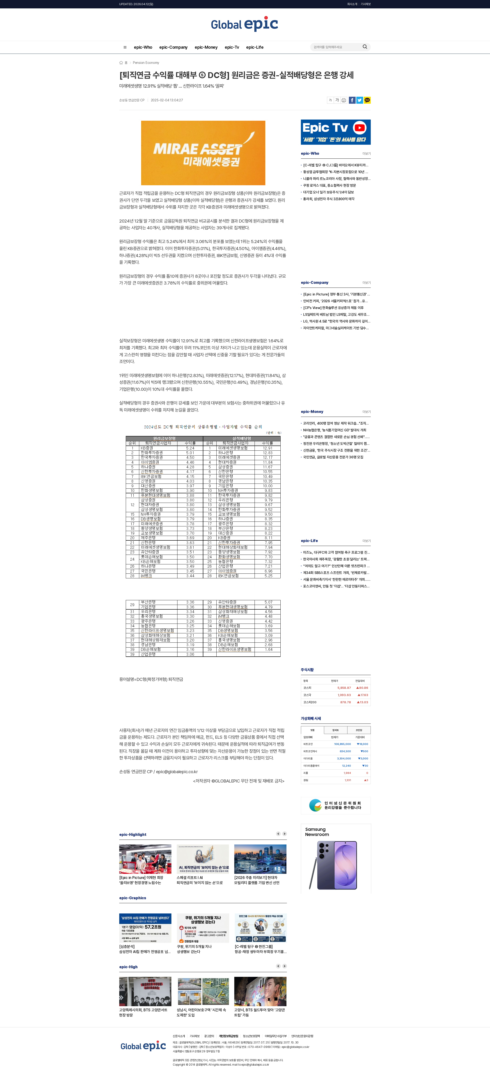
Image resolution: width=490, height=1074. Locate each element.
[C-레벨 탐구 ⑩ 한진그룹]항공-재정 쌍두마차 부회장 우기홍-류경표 (260, 949)
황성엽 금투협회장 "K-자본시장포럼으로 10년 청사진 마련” (337, 172)
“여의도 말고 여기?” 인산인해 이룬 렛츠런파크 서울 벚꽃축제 (337, 566)
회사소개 (352, 4)
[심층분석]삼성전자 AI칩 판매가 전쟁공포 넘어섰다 (145, 949)
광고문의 (209, 1036)
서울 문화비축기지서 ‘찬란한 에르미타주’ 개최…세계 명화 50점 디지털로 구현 (337, 579)
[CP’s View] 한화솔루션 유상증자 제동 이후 (333, 308)
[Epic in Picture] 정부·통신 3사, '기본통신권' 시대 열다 (337, 294)
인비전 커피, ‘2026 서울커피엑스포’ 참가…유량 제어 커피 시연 (337, 301)
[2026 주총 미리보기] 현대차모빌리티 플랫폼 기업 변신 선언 (256, 880)
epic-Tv (232, 47)
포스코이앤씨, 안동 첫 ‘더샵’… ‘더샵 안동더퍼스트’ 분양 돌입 (337, 586)
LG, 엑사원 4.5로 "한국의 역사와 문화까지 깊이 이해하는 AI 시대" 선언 (337, 321)
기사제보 (366, 4)
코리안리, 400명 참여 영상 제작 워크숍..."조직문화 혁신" (337, 423)
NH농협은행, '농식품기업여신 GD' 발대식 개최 (334, 430)
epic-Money (206, 47)
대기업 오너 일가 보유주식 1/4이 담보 (328, 192)
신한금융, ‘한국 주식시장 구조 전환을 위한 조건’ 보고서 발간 (337, 450)
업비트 (336, 730)
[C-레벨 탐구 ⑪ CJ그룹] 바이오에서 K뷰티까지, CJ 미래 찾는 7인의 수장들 (337, 165)
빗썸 (312, 730)
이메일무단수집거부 (275, 1036)
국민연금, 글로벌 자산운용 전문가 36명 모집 (333, 457)
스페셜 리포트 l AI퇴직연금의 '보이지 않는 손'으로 (200, 880)
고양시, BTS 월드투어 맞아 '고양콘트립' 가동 (259, 1012)
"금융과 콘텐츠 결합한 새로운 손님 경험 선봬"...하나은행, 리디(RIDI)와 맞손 (337, 437)
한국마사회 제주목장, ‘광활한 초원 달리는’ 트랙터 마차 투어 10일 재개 (337, 559)
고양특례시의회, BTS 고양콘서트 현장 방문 (143, 1012)
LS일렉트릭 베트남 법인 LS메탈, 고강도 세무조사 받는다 (337, 314)
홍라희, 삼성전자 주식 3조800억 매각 (328, 199)
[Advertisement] (203, 311)
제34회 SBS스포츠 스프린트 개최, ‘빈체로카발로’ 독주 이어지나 (337, 573)
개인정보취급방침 (228, 1036)
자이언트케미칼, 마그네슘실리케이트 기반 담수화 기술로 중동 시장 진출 (337, 328)
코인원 (359, 730)
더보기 (367, 153)
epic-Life (255, 47)
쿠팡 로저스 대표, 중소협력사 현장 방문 (329, 185)
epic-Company (173, 47)
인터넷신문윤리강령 (302, 1036)
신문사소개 (179, 1036)
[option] (148, 864)
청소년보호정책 (251, 1036)
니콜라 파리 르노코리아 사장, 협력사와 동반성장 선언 (337, 179)
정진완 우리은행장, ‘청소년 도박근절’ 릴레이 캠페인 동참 (337, 444)
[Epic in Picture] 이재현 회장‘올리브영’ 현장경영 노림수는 (141, 880)
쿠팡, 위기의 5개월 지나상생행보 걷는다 (194, 949)
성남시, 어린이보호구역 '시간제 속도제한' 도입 (201, 1012)
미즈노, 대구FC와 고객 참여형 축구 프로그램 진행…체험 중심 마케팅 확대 (337, 552)
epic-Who (143, 47)
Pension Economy (146, 63)
